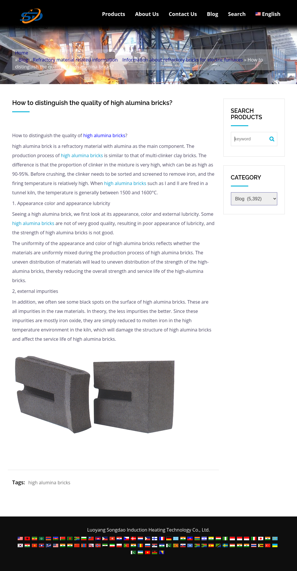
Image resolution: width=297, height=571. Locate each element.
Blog (212, 13)
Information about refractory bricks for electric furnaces (182, 60)
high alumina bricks (104, 135)
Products (113, 13)
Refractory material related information (75, 60)
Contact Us (183, 13)
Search (237, 13)
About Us (147, 13)
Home (21, 53)
